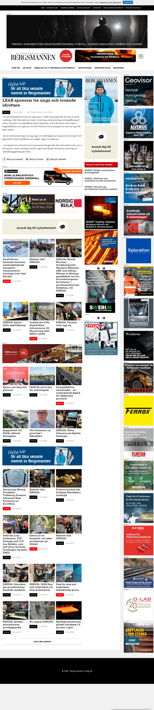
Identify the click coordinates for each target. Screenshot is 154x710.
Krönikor (97, 8)
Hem (43, 8)
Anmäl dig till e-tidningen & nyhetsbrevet (54, 68)
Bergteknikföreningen (113, 8)
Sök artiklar (52, 8)
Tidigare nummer (67, 8)
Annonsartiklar (102, 68)
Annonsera (118, 68)
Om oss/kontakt (84, 8)
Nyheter (16, 68)
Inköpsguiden (85, 68)
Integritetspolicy (133, 8)
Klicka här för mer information (110, 2)
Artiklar (27, 68)
